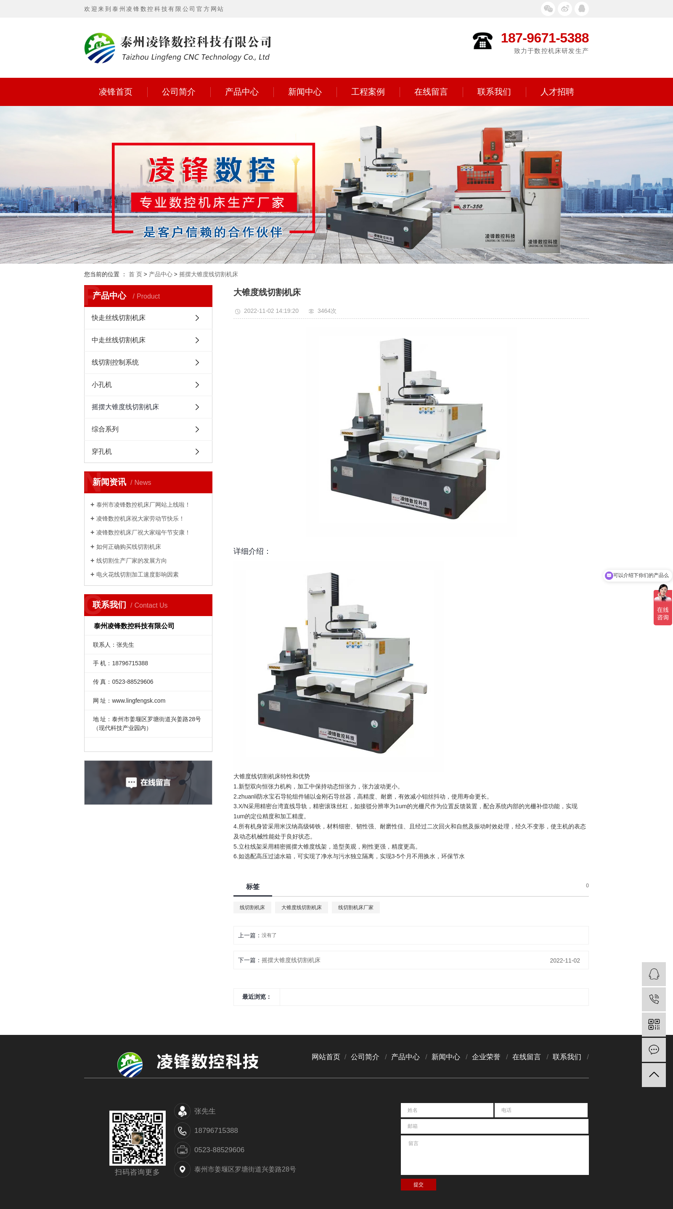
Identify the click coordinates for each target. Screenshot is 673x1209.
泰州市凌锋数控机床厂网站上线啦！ (143, 504)
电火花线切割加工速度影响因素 (137, 574)
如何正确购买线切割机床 (128, 546)
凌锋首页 (123, 92)
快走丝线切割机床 (119, 317)
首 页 (135, 274)
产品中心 (249, 92)
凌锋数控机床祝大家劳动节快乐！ (140, 518)
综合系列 (105, 429)
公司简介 (186, 92)
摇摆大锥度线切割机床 (208, 274)
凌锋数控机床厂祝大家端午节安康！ (143, 532)
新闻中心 (312, 92)
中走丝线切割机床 (119, 340)
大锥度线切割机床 (301, 907)
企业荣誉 (486, 1057)
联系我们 (501, 92)
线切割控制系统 (115, 362)
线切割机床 (252, 907)
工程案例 (375, 92)
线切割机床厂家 (356, 907)
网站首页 (326, 1057)
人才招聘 (557, 91)
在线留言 (438, 92)
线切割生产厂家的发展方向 (131, 560)
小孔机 (102, 384)
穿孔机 (102, 451)
